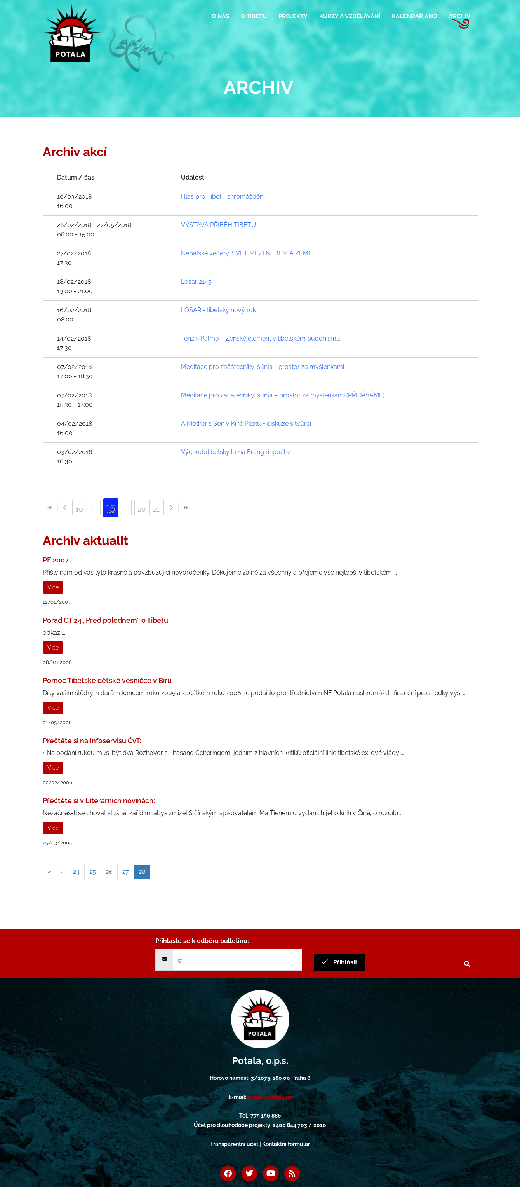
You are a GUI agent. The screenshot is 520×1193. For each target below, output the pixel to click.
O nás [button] (220, 16)
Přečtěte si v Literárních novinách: (99, 800)
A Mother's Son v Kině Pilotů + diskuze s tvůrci (246, 423)
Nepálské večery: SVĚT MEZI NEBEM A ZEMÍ (245, 253)
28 (142, 871)
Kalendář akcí (414, 16)
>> (186, 507)
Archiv (459, 16)
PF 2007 (56, 560)
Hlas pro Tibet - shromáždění (222, 196)
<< (50, 507)
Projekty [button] (293, 16)
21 (156, 509)
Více (53, 587)
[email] (237, 960)
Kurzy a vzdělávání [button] (349, 16)
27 (125, 871)
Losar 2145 (196, 281)
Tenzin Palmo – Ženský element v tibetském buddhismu (260, 338)
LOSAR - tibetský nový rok (218, 310)
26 (109, 871)
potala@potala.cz (269, 1097)
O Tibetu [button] (254, 16)
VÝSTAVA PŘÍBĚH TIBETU (218, 225)
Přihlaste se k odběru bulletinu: (202, 941)
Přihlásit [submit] (339, 962)
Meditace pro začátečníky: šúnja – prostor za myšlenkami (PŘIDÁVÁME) (282, 395)
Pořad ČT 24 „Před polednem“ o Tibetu (105, 620)
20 (142, 509)
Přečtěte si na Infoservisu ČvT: (92, 741)
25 (92, 871)
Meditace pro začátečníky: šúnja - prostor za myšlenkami (262, 366)
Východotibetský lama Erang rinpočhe (236, 452)
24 (76, 871)
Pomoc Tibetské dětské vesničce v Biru (107, 680)
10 (79, 509)
